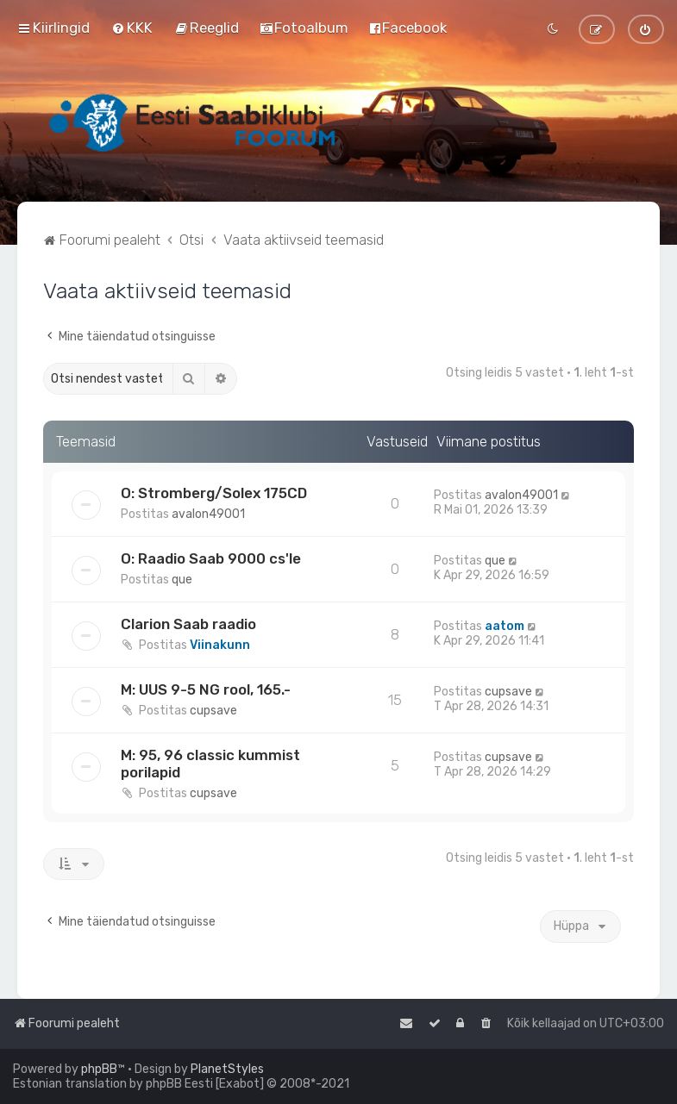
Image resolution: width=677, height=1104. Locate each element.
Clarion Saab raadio (188, 624)
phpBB (99, 1069)
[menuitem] (132, 28)
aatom (504, 626)
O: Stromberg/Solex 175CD (214, 493)
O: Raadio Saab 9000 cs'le (211, 558)
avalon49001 (208, 514)
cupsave (213, 710)
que (182, 579)
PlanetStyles (227, 1069)
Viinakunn (220, 645)
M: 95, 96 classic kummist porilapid (210, 763)
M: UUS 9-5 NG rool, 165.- (206, 689)
